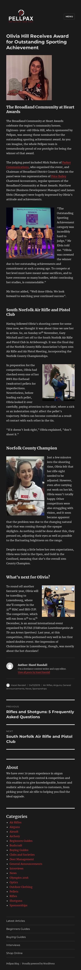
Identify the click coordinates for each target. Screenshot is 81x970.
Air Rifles (47, 685)
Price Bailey (58, 176)
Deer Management (22, 859)
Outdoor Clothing (21, 887)
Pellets (14, 891)
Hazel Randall (18, 685)
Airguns (57, 685)
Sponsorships (39, 688)
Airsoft (14, 831)
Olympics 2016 (19, 877)
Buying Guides (19, 850)
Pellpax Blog (12, 963)
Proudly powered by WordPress (38, 963)
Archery (15, 836)
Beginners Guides (21, 840)
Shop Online (14, 953)
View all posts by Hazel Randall (34, 672)
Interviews (16, 868)
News (28, 688)
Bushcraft (16, 845)
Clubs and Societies (22, 854)
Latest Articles (15, 920)
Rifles (13, 896)
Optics (14, 882)
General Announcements (26, 863)
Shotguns (16, 900)
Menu (69, 16)
